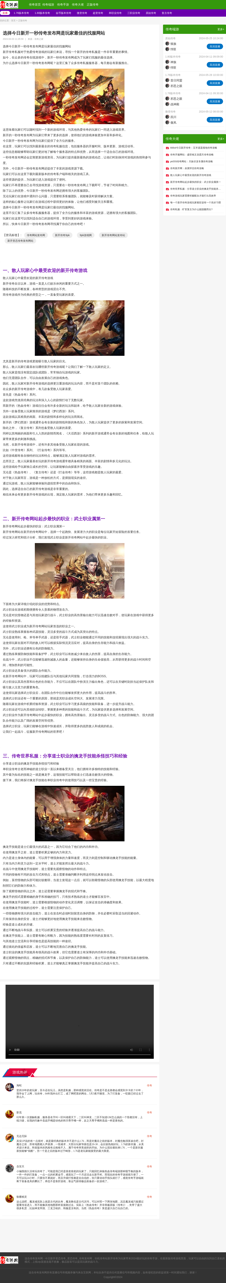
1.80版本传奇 (42, 12)
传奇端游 (48, 4)
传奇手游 (63, 4)
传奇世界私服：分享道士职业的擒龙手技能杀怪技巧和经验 (196, 188)
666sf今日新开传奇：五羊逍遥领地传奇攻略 (193, 147)
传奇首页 (35, 4)
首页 (13, 20)
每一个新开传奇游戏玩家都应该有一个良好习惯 (195, 202)
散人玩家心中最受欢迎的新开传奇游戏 (190, 175)
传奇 (149, 1085)
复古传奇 (167, 12)
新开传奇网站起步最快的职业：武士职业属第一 (195, 182)
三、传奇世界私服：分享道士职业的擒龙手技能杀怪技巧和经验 (65, 755)
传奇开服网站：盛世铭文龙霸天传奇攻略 (192, 154)
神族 (170, 62)
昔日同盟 (173, 80)
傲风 (170, 122)
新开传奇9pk (62, 235)
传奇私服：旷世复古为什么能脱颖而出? (191, 209)
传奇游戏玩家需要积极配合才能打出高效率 (193, 195)
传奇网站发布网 (36, 235)
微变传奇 (82, 12)
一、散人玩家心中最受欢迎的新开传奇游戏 (45, 270)
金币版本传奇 (63, 12)
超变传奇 (98, 12)
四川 (170, 117)
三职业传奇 (133, 12)
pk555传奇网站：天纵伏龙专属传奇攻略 (191, 161)
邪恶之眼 (173, 86)
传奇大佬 (78, 4)
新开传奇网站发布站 (113, 235)
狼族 (170, 43)
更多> (220, 29)
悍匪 (170, 49)
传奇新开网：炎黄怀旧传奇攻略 (187, 168)
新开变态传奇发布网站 (20, 240)
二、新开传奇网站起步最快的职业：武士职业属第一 (54, 518)
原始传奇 (151, 12)
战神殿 (172, 104)
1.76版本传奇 (21, 12)
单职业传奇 (115, 12)
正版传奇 (93, 4)
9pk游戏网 (86, 235)
